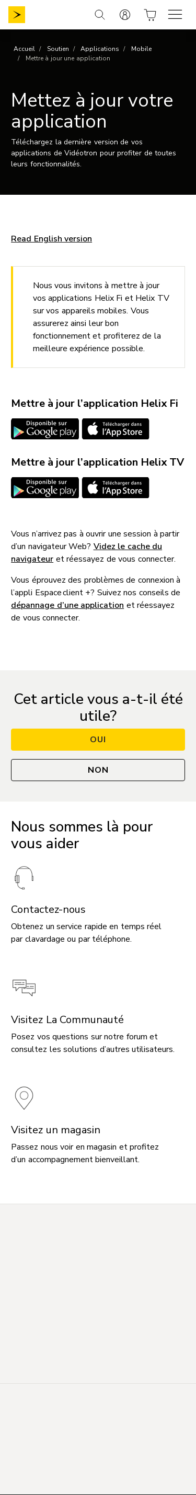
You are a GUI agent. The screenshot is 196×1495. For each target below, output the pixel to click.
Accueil (24, 49)
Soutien (58, 49)
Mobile (141, 49)
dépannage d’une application (67, 605)
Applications (99, 49)
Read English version (51, 239)
